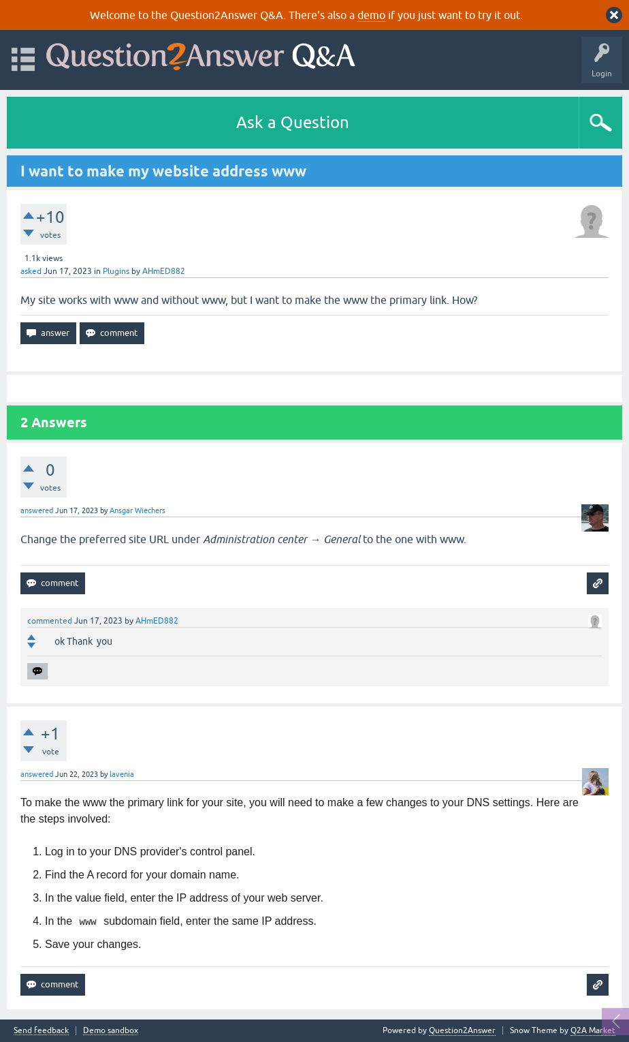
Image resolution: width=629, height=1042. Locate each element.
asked (31, 271)
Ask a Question (292, 122)
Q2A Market (592, 1030)
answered (36, 510)
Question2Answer (462, 1030)
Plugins (116, 271)
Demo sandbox (110, 1030)
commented (49, 621)
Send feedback (41, 1030)
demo (371, 15)
